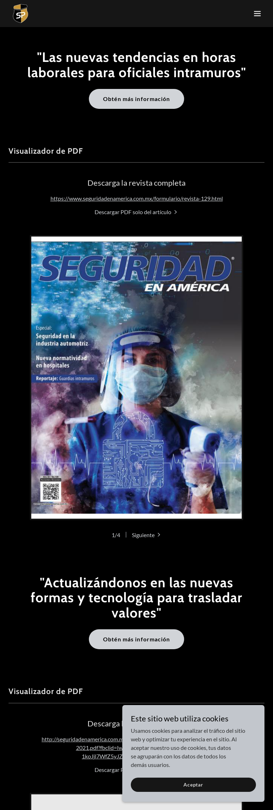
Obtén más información (136, 98)
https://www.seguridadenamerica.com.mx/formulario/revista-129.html (136, 198)
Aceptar (193, 785)
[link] (20, 13)
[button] (257, 13)
